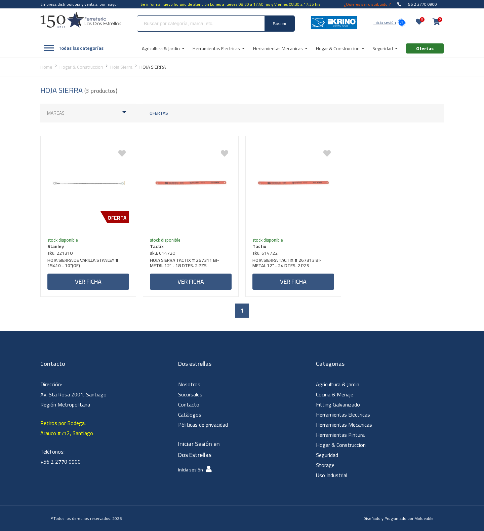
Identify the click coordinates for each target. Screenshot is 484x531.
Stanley (55, 246)
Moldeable (424, 518)
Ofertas (159, 113)
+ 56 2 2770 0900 (417, 4)
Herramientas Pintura (340, 435)
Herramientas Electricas (343, 415)
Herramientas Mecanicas (344, 425)
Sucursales (190, 394)
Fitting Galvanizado (338, 404)
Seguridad (327, 455)
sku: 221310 (60, 253)
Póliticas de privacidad (203, 425)
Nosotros (189, 384)
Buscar (279, 23)
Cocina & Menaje (334, 394)
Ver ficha (88, 281)
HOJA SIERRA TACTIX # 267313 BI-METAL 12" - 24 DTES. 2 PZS (287, 263)
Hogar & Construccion (341, 445)
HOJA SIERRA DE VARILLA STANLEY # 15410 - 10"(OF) (82, 263)
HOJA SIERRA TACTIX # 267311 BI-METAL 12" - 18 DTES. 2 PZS (184, 263)
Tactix (157, 246)
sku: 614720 (162, 253)
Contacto (188, 404)
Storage (325, 465)
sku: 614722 (265, 253)
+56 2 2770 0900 (60, 462)
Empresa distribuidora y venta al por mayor (79, 4)
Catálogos (189, 415)
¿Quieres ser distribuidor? (367, 4)
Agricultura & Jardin (337, 384)
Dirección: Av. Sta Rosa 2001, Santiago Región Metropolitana (73, 394)
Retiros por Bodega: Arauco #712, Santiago (66, 428)
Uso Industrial (331, 475)
